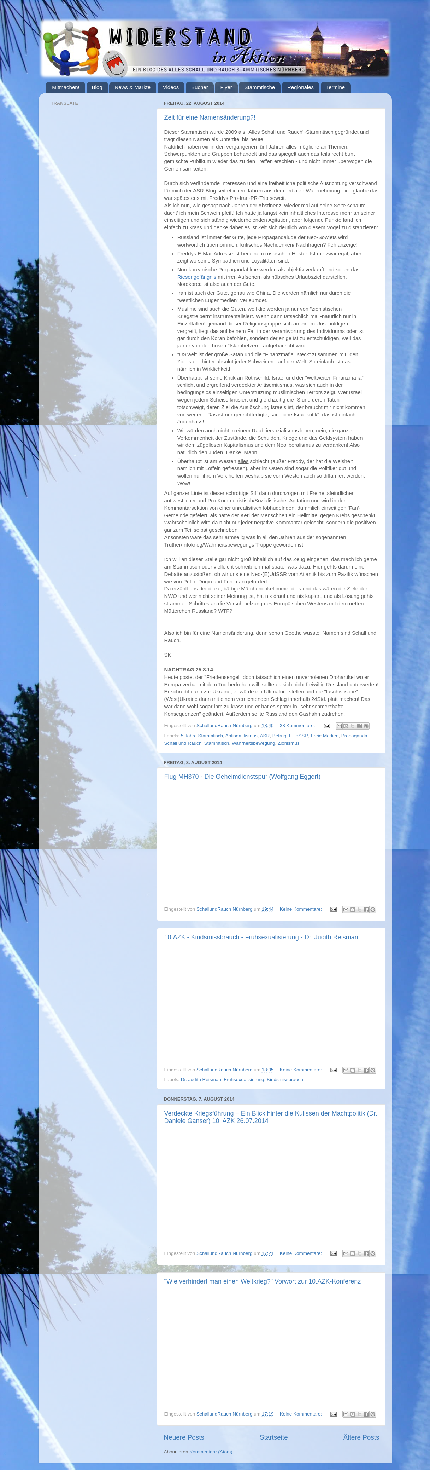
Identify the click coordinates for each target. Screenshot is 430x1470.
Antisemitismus (241, 735)
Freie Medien (325, 735)
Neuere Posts (184, 1437)
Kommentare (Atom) (210, 1451)
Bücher (199, 87)
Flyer (226, 87)
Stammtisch (216, 743)
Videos (171, 87)
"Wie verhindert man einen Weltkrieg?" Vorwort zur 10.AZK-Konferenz (262, 1281)
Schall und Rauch (183, 743)
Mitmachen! (65, 87)
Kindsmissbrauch (285, 1079)
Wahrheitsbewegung (253, 743)
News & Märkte (132, 87)
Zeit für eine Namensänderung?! (209, 117)
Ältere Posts (361, 1437)
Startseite (274, 1437)
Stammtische (259, 87)
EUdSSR (298, 735)
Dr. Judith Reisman (201, 1079)
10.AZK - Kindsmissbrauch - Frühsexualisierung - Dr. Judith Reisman (261, 937)
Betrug (279, 735)
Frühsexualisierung (244, 1079)
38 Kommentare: (298, 725)
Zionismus (289, 743)
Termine (335, 87)
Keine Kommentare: (301, 909)
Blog (97, 87)
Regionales (300, 87)
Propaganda (354, 735)
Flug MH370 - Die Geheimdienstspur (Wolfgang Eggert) (242, 776)
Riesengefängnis (197, 277)
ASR (265, 735)
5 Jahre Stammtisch (202, 735)
